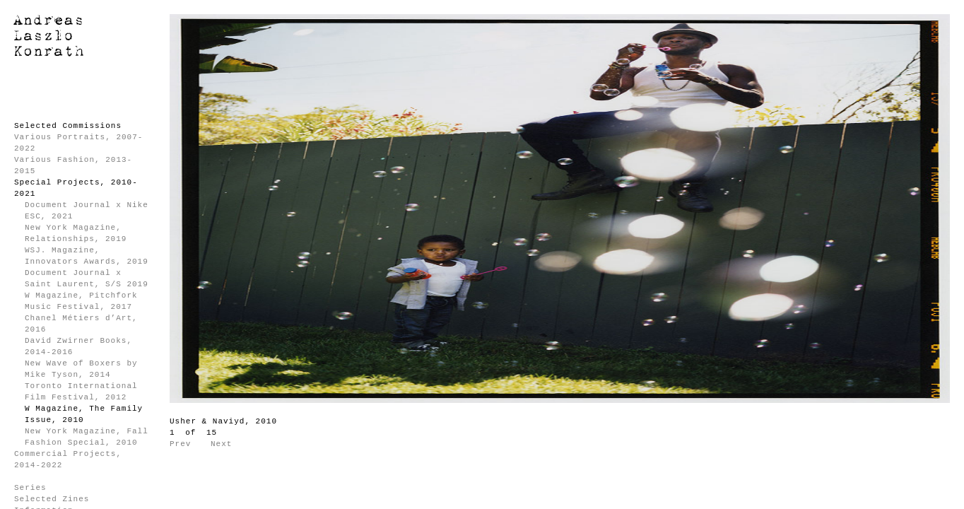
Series (30, 488)
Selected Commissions (68, 126)
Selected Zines (51, 499)
